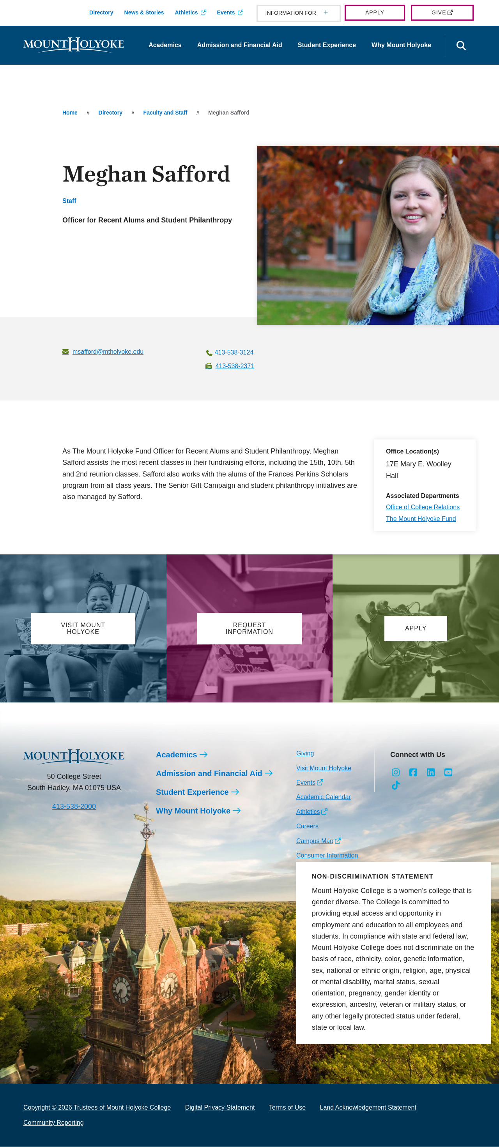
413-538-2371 (235, 366)
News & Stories (144, 12)
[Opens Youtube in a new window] (448, 773)
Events (226, 12)
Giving (305, 753)
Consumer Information (327, 855)
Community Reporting (53, 1123)
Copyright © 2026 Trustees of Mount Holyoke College (97, 1108)
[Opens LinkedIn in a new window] (431, 773)
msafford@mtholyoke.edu (108, 351)
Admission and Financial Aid (239, 45)
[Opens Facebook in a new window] (413, 773)
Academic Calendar (323, 797)
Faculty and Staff (165, 112)
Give (439, 12)
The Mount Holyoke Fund (421, 518)
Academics (165, 45)
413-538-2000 (74, 807)
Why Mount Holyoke (401, 45)
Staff (69, 201)
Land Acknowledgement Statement (368, 1108)
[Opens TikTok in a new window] (396, 786)
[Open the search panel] (461, 46)
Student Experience (327, 45)
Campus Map (314, 841)
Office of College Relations (423, 507)
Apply (374, 12)
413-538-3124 (234, 352)
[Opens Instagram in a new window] (396, 773)
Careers (307, 826)
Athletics (186, 12)
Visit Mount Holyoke (323, 768)
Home (70, 112)
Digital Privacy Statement (220, 1108)
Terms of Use (287, 1108)
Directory (101, 12)
